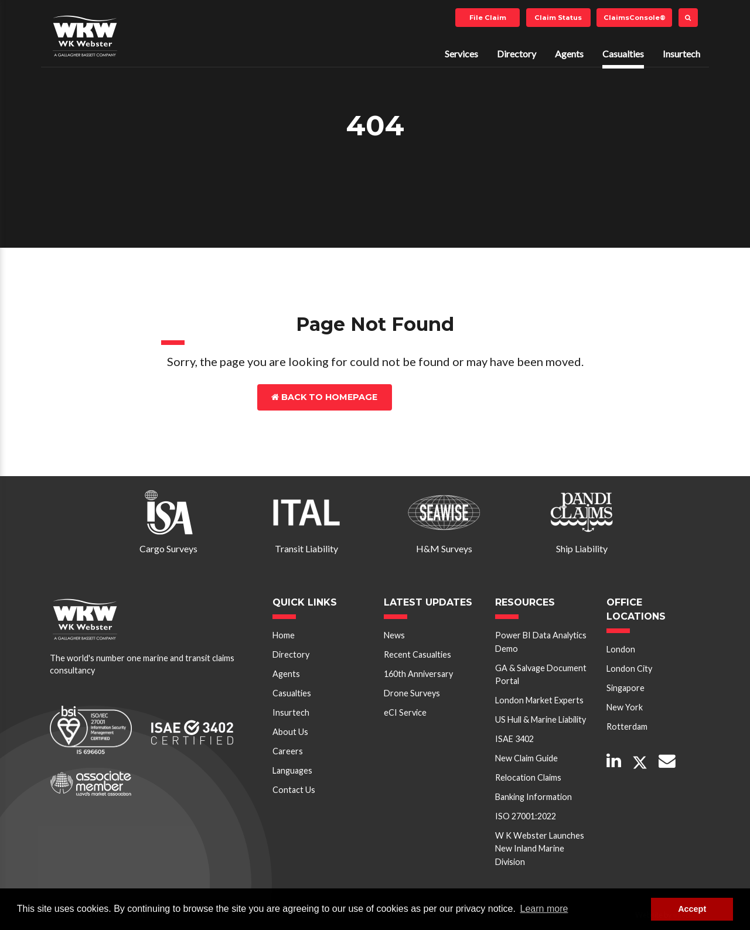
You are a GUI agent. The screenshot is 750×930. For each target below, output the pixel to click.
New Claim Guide (526, 758)
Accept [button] (692, 909)
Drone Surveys (412, 693)
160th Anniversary (418, 674)
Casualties (623, 53)
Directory (516, 53)
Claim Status (558, 17)
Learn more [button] (544, 909)
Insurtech (681, 53)
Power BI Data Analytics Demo (541, 641)
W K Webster (85, 35)
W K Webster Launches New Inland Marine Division (539, 848)
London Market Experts (539, 700)
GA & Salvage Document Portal (541, 674)
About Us (290, 732)
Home (283, 635)
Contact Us (443, 397)
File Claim (487, 17)
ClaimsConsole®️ (635, 17)
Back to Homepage (324, 397)
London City (629, 668)
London (620, 649)
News (394, 635)
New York (624, 707)
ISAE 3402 (514, 739)
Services (461, 53)
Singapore (625, 688)
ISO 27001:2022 (525, 816)
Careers (287, 751)
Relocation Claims (528, 777)
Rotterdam (626, 726)
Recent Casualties (417, 654)
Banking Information (533, 797)
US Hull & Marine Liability (540, 719)
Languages (292, 770)
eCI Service (405, 712)
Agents (569, 53)
